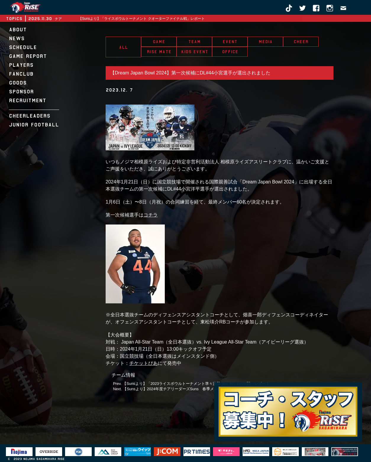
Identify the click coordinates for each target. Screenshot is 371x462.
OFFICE (230, 51)
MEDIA (265, 41)
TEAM (194, 41)
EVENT (229, 41)
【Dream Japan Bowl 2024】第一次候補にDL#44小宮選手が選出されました (190, 72)
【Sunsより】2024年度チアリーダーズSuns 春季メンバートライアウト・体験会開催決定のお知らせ (211, 389)
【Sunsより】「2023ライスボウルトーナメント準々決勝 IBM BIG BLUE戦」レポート (196, 383)
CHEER (300, 41)
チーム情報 (123, 375)
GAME (159, 41)
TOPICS (14, 18)
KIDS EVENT (194, 51)
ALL (123, 47)
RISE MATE (159, 51)
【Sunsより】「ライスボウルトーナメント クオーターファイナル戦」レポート (141, 19)
